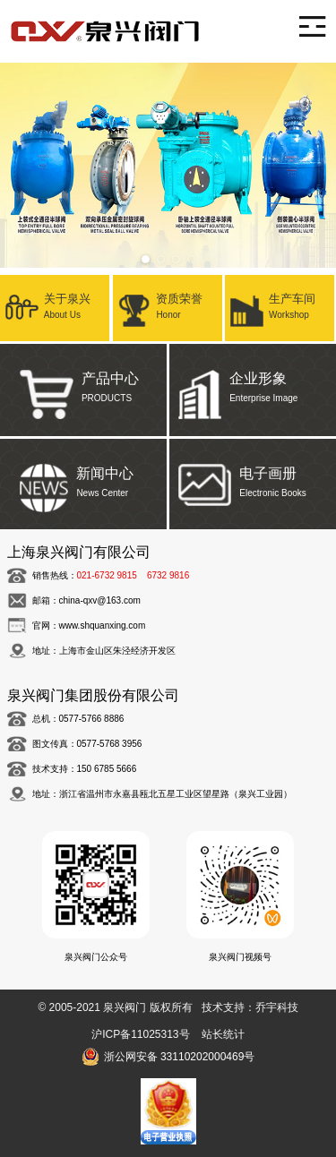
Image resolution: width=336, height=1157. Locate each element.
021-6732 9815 (107, 575)
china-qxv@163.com (100, 600)
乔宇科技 (276, 1007)
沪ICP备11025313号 (140, 1034)
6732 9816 (168, 575)
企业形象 (252, 383)
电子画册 (252, 478)
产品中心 (83, 383)
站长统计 (223, 1034)
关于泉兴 (54, 305)
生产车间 (279, 305)
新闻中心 (83, 478)
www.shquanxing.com (102, 625)
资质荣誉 (167, 305)
